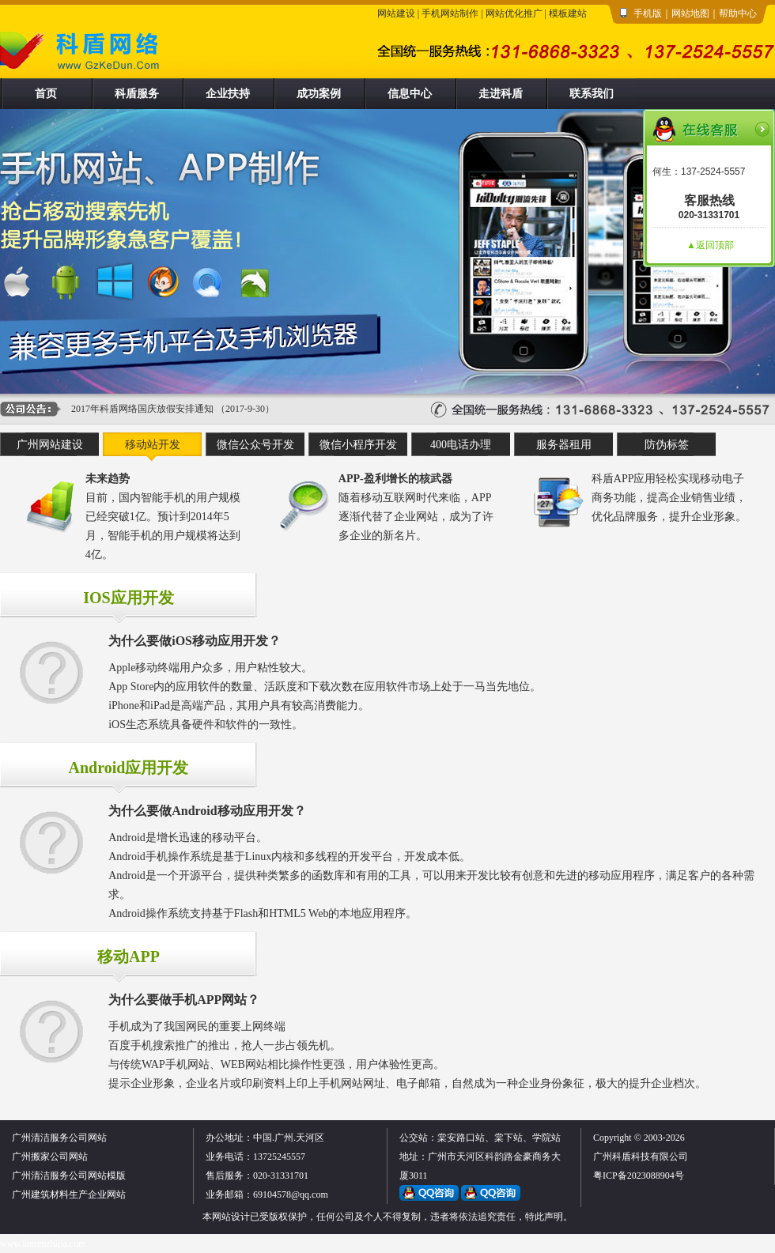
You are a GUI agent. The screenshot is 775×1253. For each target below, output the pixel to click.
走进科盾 (500, 94)
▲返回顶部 (710, 245)
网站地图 (690, 13)
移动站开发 (152, 445)
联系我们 (591, 94)
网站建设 (396, 13)
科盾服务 (137, 94)
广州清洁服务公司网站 (59, 1137)
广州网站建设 (50, 445)
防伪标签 (667, 445)
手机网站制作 (450, 13)
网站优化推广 (514, 13)
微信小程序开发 (358, 445)
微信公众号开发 (255, 445)
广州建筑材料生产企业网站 (69, 1194)
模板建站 (568, 13)
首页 (46, 94)
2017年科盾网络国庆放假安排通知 (142, 408)
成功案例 (319, 94)
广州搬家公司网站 (50, 1156)
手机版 (647, 13)
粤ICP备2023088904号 (638, 1175)
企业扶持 (228, 94)
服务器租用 (564, 445)
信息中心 (410, 94)
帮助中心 (738, 13)
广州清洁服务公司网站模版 (69, 1175)
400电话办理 (460, 445)
